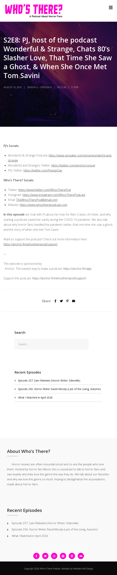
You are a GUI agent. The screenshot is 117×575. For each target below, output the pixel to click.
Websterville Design (83, 568)
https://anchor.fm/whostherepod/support (59, 278)
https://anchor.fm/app (77, 269)
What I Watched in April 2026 (35, 397)
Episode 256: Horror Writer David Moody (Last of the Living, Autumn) (59, 389)
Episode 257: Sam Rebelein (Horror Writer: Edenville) (49, 380)
